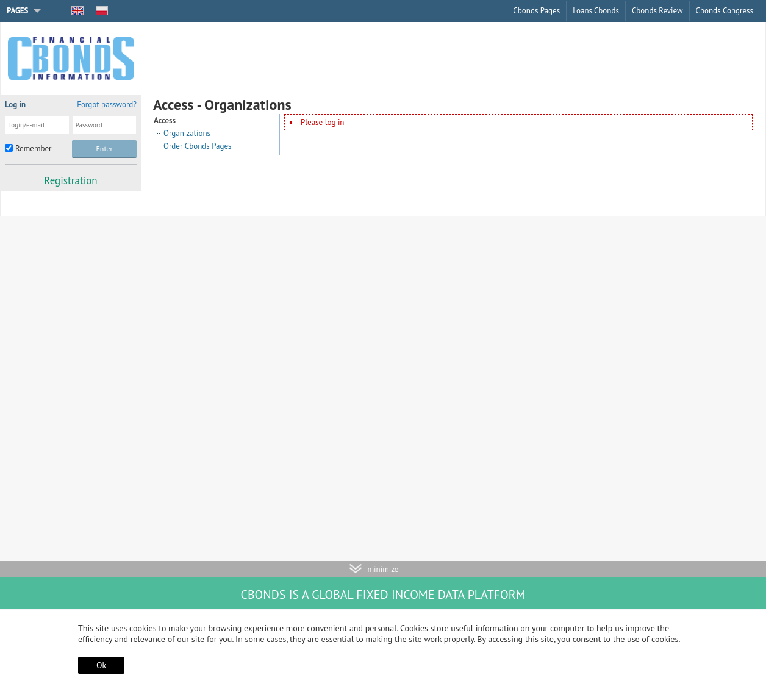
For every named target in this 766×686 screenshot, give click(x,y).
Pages (18, 10)
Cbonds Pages (536, 10)
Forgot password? (107, 104)
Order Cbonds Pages (197, 146)
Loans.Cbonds (596, 10)
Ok (101, 665)
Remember (33, 148)
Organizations (186, 133)
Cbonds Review (657, 10)
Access (165, 120)
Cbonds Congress (724, 10)
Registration (70, 180)
